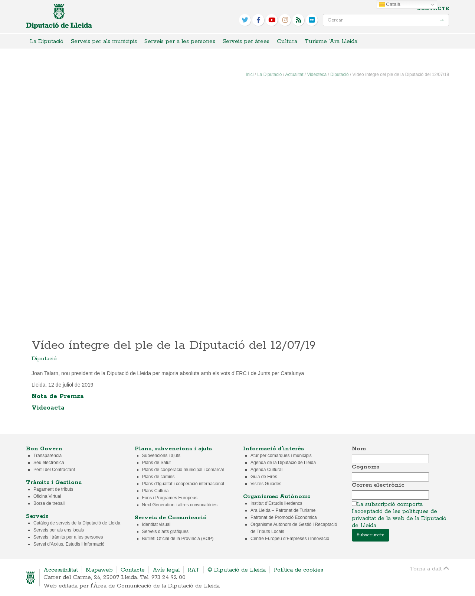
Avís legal (166, 569)
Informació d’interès (273, 448)
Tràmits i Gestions (54, 482)
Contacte (433, 9)
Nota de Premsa (58, 396)
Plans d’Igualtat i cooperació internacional (183, 483)
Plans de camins (158, 476)
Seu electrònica (48, 462)
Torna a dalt (429, 568)
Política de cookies (298, 569)
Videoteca (317, 74)
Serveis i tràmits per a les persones (68, 537)
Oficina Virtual (47, 496)
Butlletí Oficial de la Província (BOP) (178, 538)
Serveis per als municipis (104, 41)
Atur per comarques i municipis (281, 455)
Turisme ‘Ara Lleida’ (331, 41)
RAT (193, 569)
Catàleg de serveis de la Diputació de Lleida (76, 523)
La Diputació (46, 41)
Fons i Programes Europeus (169, 497)
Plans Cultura (155, 490)
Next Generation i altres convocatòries (179, 504)
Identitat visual (156, 524)
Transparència (47, 455)
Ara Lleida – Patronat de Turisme (282, 510)
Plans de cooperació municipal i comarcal (183, 469)
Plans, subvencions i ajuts (173, 448)
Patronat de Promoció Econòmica (283, 517)
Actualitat (294, 74)
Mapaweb (99, 569)
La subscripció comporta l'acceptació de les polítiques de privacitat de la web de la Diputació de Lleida (399, 515)
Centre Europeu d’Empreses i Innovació (289, 538)
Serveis (37, 516)
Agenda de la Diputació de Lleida (283, 462)
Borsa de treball (49, 503)
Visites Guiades (265, 483)
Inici (249, 74)
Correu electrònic (378, 485)
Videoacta (48, 408)
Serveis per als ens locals (58, 530)
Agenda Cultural (266, 469)
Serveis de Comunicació (171, 517)
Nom (359, 448)
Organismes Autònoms (276, 496)
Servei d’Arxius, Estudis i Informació (68, 544)
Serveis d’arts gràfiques (165, 531)
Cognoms (365, 466)
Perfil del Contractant (54, 469)
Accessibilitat (60, 569)
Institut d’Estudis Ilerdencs (276, 503)
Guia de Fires (263, 476)
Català (389, 4)
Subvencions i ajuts (161, 455)
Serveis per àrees (246, 41)
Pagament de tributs (53, 489)
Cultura (287, 41)
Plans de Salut (156, 462)
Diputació (339, 74)
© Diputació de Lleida (236, 569)
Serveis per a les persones (179, 41)
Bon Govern (44, 448)
